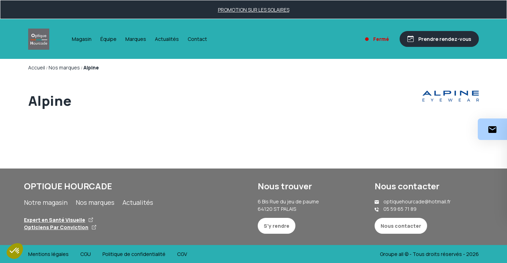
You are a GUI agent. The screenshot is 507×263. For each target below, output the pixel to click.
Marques (135, 39)
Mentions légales (48, 254)
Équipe (108, 39)
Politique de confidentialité (133, 254)
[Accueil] (38, 39)
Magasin (82, 39)
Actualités (167, 39)
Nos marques (95, 202)
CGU (85, 254)
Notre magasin (46, 202)
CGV (182, 254)
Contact (197, 39)
